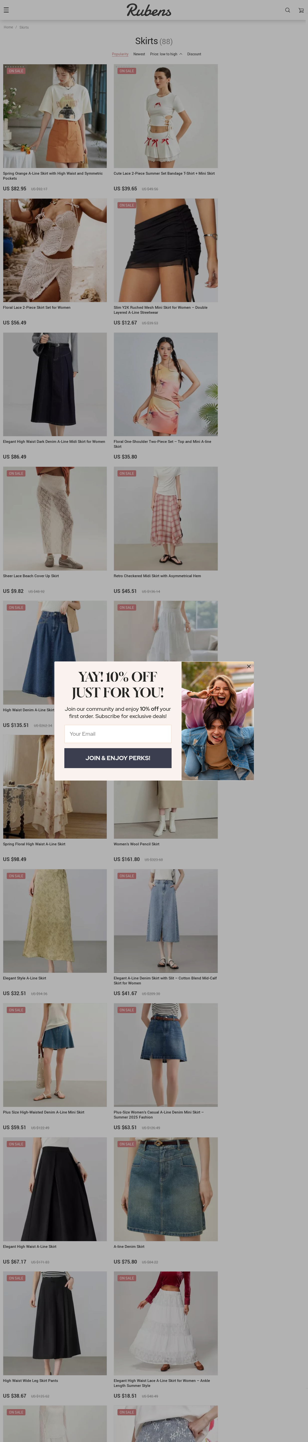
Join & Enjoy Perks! (118, 758)
